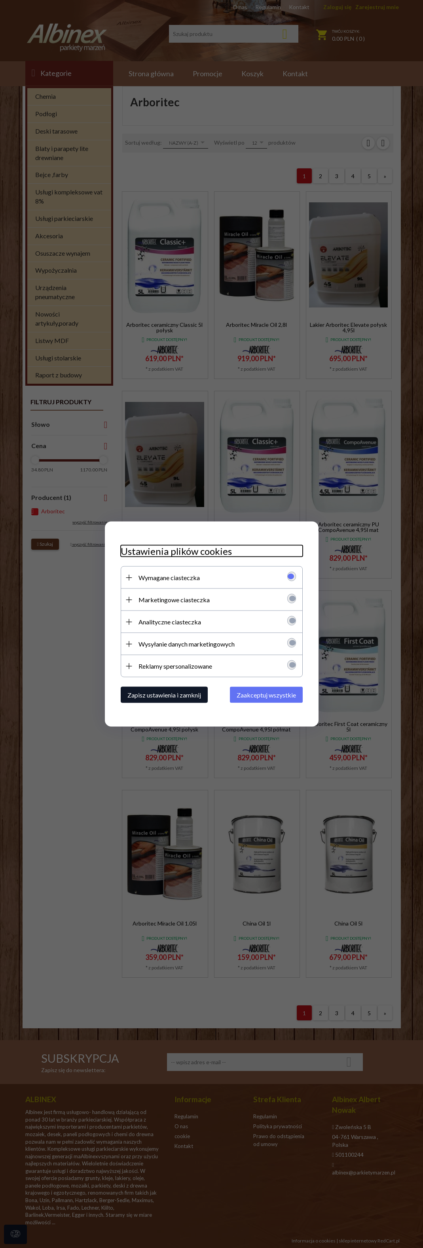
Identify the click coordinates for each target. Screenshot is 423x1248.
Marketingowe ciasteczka (174, 599)
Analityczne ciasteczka (169, 622)
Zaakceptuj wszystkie (266, 695)
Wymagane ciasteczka (169, 577)
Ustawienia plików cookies (176, 551)
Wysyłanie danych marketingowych (186, 644)
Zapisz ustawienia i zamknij (164, 695)
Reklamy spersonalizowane (175, 666)
